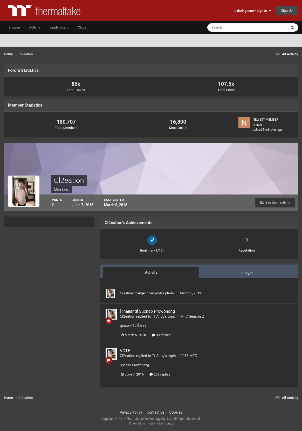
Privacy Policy (131, 412)
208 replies (159, 374)
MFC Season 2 (192, 316)
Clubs (82, 27)
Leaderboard (59, 27)
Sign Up (287, 10)
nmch (257, 124)
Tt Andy (158, 316)
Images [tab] (247, 272)
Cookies (175, 412)
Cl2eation (126, 293)
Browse (14, 27)
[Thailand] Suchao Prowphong (147, 311)
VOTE (125, 350)
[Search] (231, 27)
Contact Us (156, 412)
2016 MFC (188, 356)
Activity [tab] (151, 272)
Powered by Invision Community (151, 423)
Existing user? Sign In (253, 11)
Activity (34, 27)
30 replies (161, 335)
